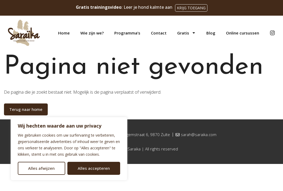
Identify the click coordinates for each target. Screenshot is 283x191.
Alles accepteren (94, 168)
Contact (159, 33)
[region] (69, 148)
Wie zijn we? (92, 33)
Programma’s (127, 33)
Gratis (186, 33)
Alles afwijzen (41, 168)
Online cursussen (242, 33)
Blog (210, 33)
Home (64, 33)
